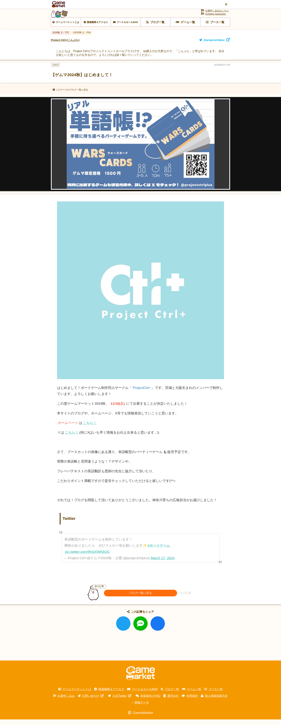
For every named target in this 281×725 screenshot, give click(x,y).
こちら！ (90, 428)
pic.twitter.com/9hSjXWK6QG (87, 557)
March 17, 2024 (163, 563)
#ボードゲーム (159, 551)
